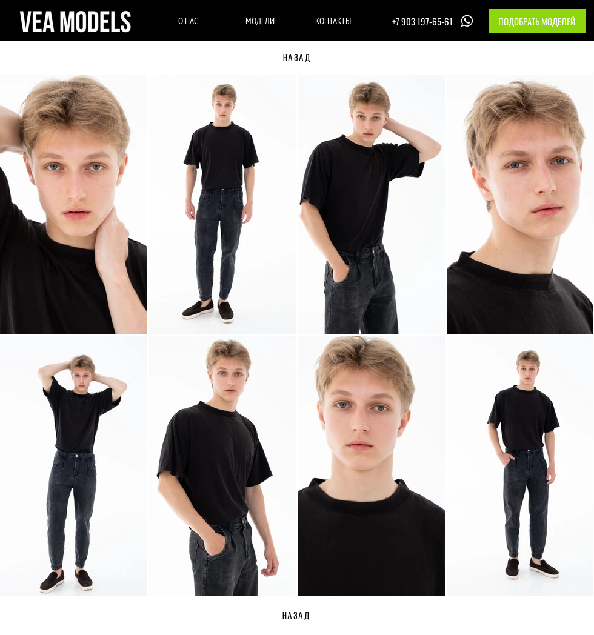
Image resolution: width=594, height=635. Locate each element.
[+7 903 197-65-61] (434, 21)
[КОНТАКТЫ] (333, 20)
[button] (537, 21)
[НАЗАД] (297, 59)
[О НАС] (188, 20)
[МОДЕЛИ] (259, 20)
